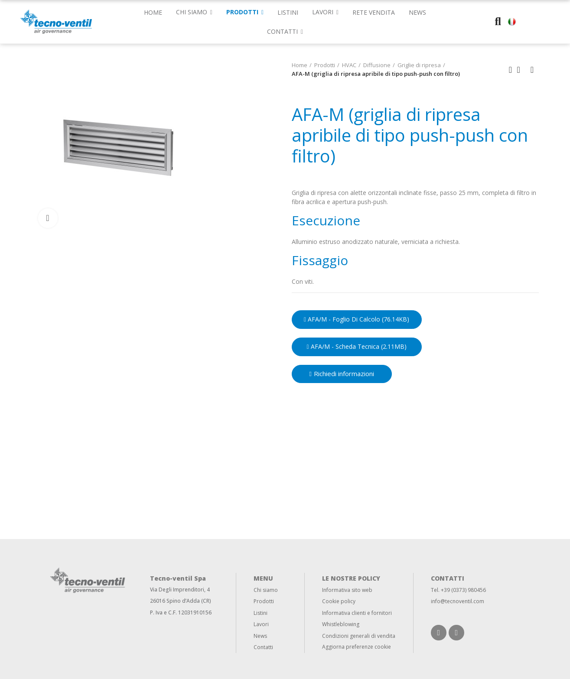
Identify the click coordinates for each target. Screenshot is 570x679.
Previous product (510, 69)
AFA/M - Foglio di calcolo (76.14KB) (356, 319)
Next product (532, 69)
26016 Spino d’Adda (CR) (180, 600)
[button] (285, 31)
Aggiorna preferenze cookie (356, 646)
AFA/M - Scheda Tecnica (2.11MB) (356, 346)
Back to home (521, 69)
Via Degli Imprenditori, (177, 589)
